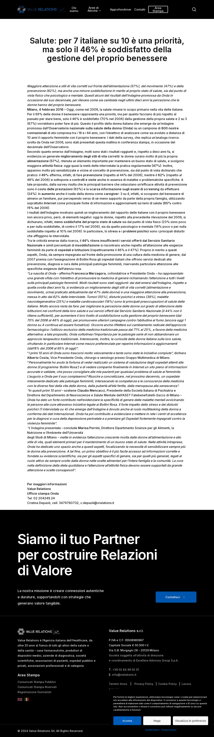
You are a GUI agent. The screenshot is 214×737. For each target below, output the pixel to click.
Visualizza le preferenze (190, 720)
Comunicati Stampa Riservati (37, 695)
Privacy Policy (169, 729)
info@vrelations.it (124, 683)
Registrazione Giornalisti (34, 700)
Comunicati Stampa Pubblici (37, 690)
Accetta (127, 720)
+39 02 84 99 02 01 (125, 678)
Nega (157, 720)
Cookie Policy (152, 729)
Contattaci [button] (172, 605)
